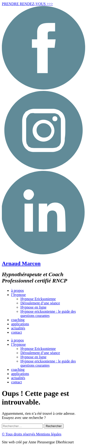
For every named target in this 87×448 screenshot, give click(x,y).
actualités (18, 328)
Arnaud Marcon (21, 263)
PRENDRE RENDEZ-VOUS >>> (27, 4)
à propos (17, 290)
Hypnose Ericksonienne (38, 299)
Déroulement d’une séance (40, 303)
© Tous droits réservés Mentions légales (31, 434)
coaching (18, 320)
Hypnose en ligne (33, 307)
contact (16, 332)
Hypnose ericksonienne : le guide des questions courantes (48, 313)
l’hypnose (18, 295)
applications (20, 324)
